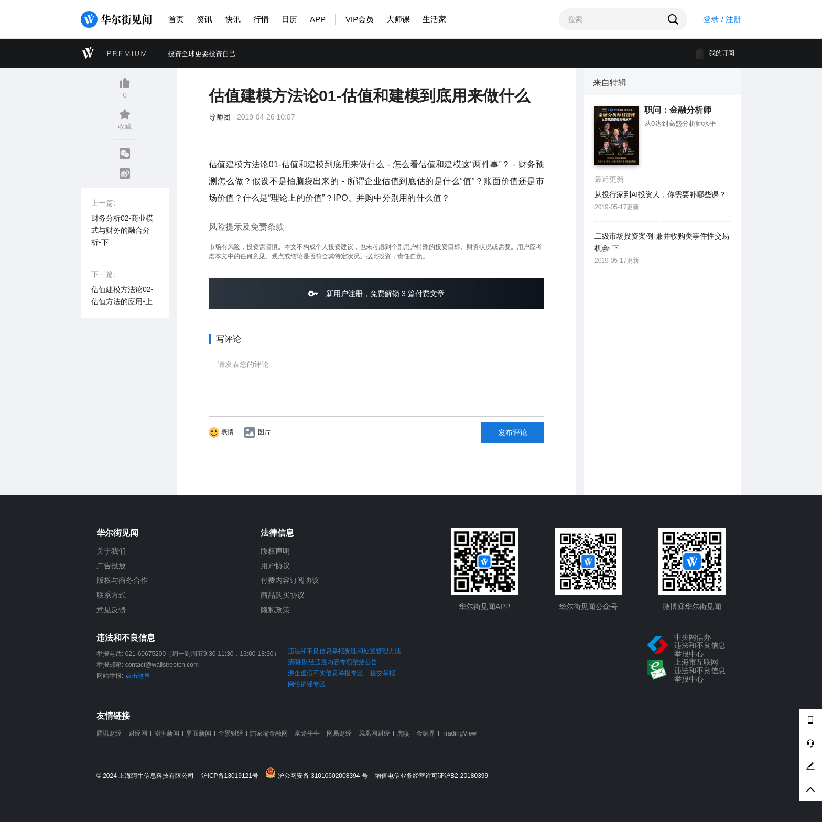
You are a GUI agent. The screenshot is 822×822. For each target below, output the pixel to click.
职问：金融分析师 (677, 110)
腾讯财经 (109, 733)
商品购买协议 (283, 595)
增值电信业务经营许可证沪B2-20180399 (431, 776)
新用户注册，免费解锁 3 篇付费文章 (376, 293)
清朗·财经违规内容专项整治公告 (332, 662)
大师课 (398, 19)
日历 (289, 19)
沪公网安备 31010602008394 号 (319, 773)
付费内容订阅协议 (290, 580)
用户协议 (275, 565)
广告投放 (111, 565)
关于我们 (111, 551)
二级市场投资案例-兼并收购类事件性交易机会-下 (661, 242)
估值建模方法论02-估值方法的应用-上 (122, 295)
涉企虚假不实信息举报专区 (325, 673)
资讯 (204, 19)
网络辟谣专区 (307, 684)
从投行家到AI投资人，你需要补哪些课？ (660, 194)
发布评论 (512, 432)
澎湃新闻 (166, 733)
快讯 (233, 19)
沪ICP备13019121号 (232, 776)
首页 (176, 19)
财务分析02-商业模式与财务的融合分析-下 (122, 230)
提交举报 (382, 673)
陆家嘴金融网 (269, 733)
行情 (261, 19)
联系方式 (111, 595)
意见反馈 (111, 609)
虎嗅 (403, 733)
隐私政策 (275, 609)
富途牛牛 (307, 733)
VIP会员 (359, 19)
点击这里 (137, 675)
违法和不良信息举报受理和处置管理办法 (344, 651)
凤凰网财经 (374, 733)
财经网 (137, 733)
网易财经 (339, 733)
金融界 (425, 733)
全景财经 (230, 733)
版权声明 (275, 551)
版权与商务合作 (122, 580)
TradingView (459, 733)
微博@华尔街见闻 (692, 606)
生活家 (434, 19)
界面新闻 (198, 733)
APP (318, 19)
